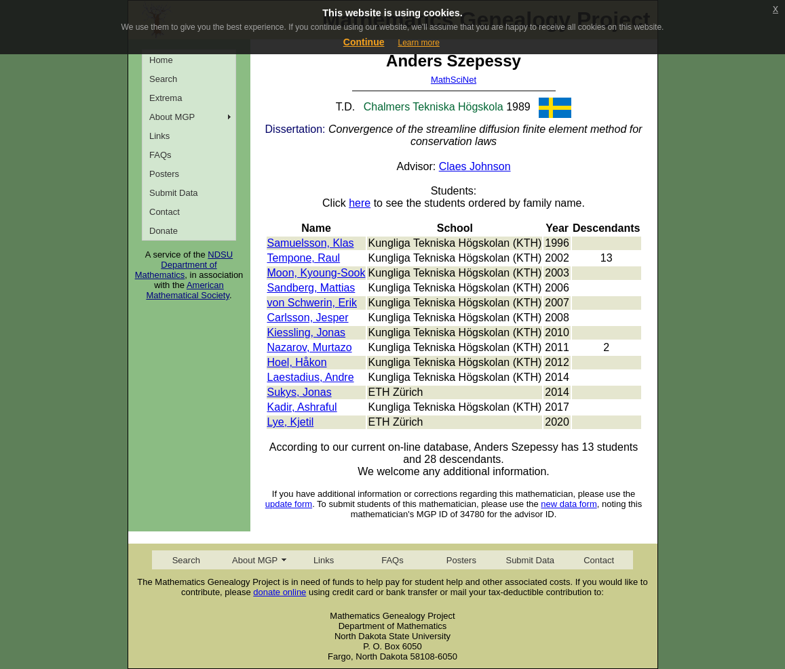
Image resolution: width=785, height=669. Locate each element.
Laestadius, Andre (310, 377)
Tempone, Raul (304, 258)
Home (161, 60)
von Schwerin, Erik (312, 302)
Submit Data (173, 193)
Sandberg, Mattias (311, 287)
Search (163, 79)
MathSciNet (453, 80)
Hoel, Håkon (297, 362)
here (359, 203)
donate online (279, 592)
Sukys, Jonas (299, 392)
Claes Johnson (475, 166)
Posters (164, 174)
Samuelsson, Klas (310, 243)
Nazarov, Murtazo (309, 347)
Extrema (165, 98)
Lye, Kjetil (290, 422)
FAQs (160, 155)
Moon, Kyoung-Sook (316, 273)
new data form (568, 504)
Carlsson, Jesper (308, 317)
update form (288, 504)
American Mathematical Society (187, 290)
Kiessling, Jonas (306, 332)
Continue (364, 42)
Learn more (418, 42)
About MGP (172, 117)
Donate (163, 231)
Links (159, 136)
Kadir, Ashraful (302, 407)
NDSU (220, 254)
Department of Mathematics (176, 270)
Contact (164, 212)
